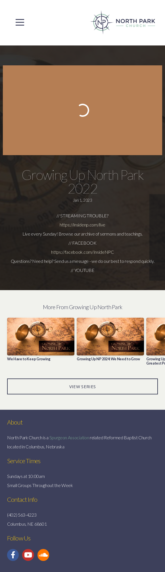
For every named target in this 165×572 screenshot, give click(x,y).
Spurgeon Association (69, 437)
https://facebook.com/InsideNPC (82, 252)
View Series (82, 386)
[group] (40, 342)
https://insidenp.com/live (82, 224)
